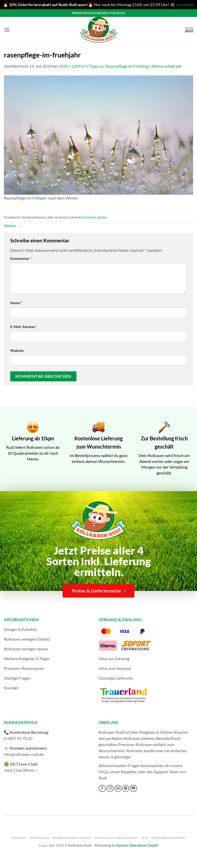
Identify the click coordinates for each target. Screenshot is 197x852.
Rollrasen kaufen (141, 750)
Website (17, 350)
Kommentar (21, 258)
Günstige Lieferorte (115, 678)
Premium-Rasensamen (24, 668)
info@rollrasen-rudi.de (24, 754)
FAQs (103, 771)
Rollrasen (132, 738)
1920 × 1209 (69, 66)
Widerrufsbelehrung (72, 838)
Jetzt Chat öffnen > (20, 770)
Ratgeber (129, 771)
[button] (7, 29)
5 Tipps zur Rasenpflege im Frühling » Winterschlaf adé (134, 66)
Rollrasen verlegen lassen (26, 648)
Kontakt (11, 687)
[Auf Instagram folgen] (110, 788)
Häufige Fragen (17, 678)
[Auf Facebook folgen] (102, 788)
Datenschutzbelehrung (116, 838)
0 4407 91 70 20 (18, 738)
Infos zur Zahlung (113, 658)
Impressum (39, 838)
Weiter (12, 225)
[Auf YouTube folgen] (133, 788)
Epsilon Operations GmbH (137, 845)
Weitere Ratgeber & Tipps (26, 658)
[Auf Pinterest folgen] (125, 788)
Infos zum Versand (114, 668)
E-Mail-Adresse (23, 326)
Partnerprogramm (168, 838)
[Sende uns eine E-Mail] (118, 788)
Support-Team (166, 771)
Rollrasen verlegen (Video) (27, 639)
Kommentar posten (92, 217)
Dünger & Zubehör (20, 629)
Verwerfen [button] (185, 4)
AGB (144, 838)
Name (16, 303)
